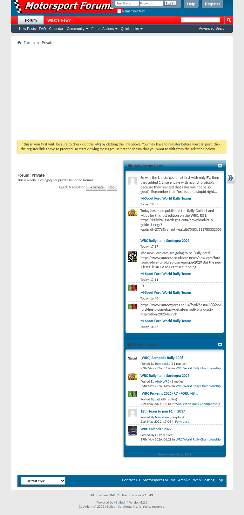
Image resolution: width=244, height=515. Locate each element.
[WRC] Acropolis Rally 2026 (161, 358)
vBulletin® (121, 502)
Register (212, 4)
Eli (156, 435)
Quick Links (130, 29)
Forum (31, 20)
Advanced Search (213, 28)
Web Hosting (203, 479)
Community (76, 29)
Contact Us (131, 479)
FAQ (42, 29)
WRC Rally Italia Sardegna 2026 (165, 240)
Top (111, 187)
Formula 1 (182, 422)
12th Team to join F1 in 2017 (162, 411)
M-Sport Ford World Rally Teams (166, 198)
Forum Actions (103, 29)
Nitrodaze (162, 417)
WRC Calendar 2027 (156, 429)
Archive (184, 479)
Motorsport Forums (159, 479)
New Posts (27, 29)
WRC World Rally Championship (198, 368)
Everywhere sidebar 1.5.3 (175, 454)
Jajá (157, 399)
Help (191, 4)
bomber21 (162, 364)
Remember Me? (131, 11)
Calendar (56, 29)
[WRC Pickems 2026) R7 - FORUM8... (169, 393)
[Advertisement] (122, 92)
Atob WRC (162, 381)
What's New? (59, 20)
